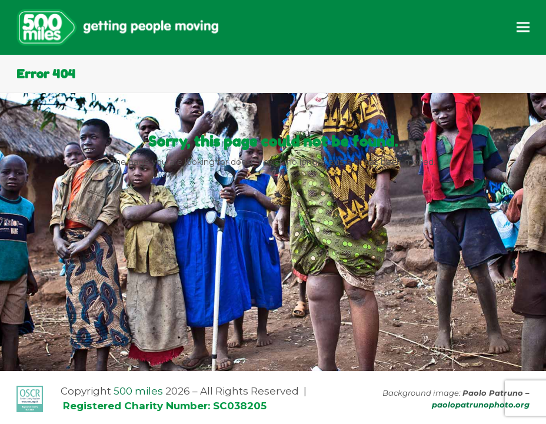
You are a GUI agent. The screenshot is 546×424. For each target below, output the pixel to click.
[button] (523, 27)
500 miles (138, 391)
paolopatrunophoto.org (481, 404)
